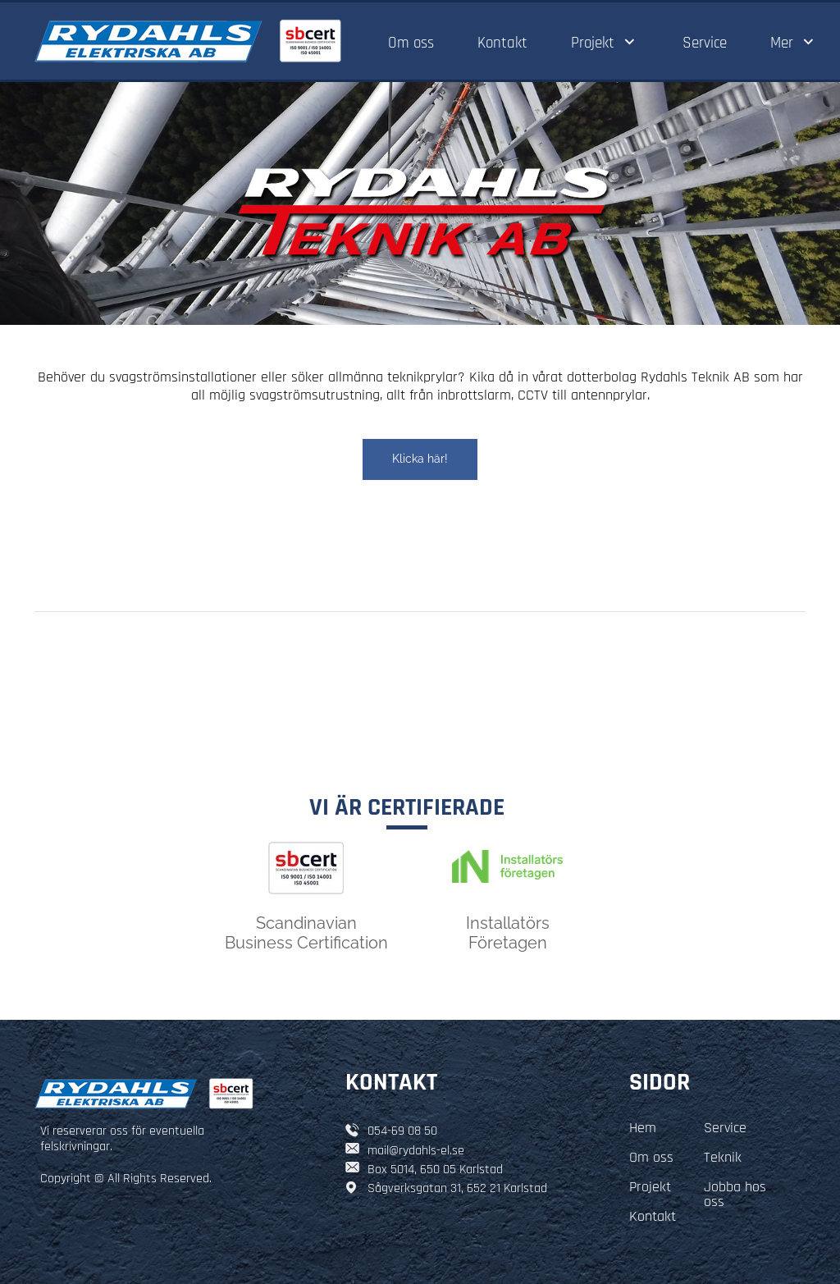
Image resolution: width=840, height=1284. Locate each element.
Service (725, 1127)
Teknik (723, 1157)
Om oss (651, 1157)
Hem (642, 1127)
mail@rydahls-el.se (416, 1150)
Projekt (650, 1186)
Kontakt (652, 1216)
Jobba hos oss (735, 1194)
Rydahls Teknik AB (695, 377)
